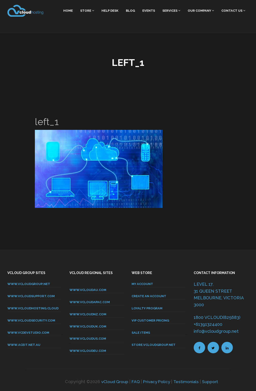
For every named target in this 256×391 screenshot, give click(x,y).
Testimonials (187, 381)
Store (87, 10)
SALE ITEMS (141, 332)
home (68, 10)
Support (212, 381)
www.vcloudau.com (87, 290)
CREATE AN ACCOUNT (149, 296)
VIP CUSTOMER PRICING (150, 320)
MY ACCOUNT (142, 284)
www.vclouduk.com (87, 326)
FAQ (135, 381)
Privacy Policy (157, 381)
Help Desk (109, 10)
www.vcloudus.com (87, 338)
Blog (130, 10)
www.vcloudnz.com (87, 314)
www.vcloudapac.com (89, 302)
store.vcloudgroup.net (154, 345)
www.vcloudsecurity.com (31, 320)
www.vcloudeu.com (87, 351)
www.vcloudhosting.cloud (33, 308)
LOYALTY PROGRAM (147, 308)
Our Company (201, 10)
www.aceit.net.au (23, 345)
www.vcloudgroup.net (28, 284)
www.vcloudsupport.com (31, 296)
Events (148, 10)
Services (171, 10)
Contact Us (233, 10)
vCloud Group (113, 381)
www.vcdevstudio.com (28, 332)
